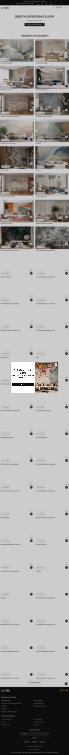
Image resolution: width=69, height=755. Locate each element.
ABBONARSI (23, 384)
